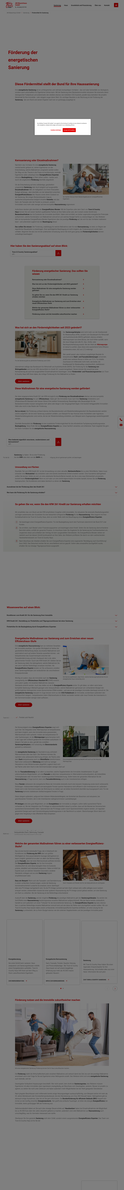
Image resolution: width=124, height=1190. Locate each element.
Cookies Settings (56, 130)
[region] (63, 127)
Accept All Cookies (69, 130)
